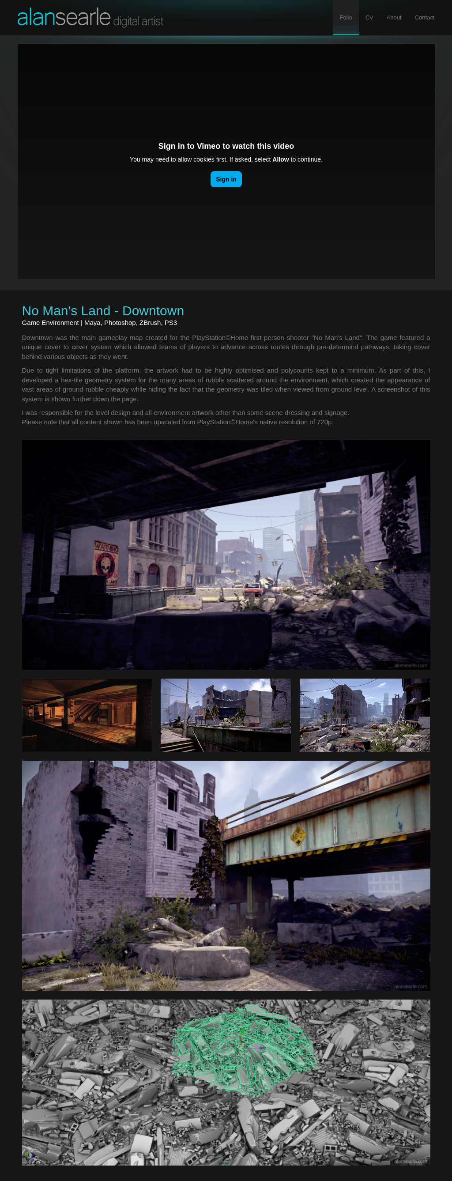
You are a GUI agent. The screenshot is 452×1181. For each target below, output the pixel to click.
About (394, 17)
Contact (425, 17)
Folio (348, 17)
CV (369, 17)
